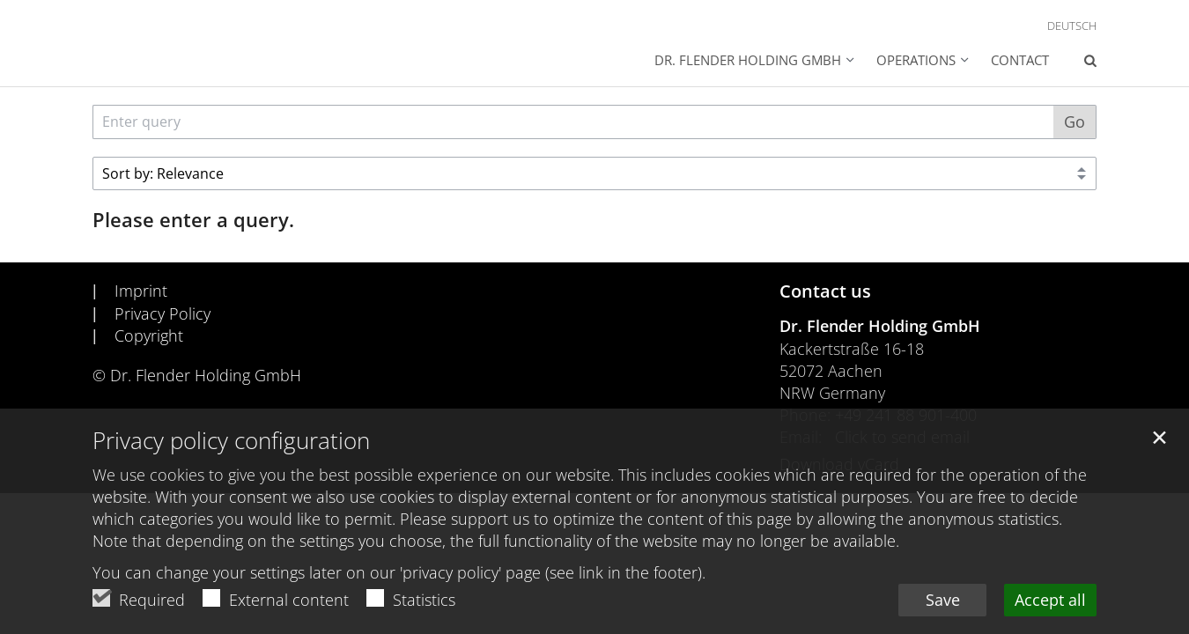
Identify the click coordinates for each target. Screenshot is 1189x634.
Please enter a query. (193, 220)
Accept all (1050, 601)
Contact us (825, 291)
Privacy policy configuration (231, 442)
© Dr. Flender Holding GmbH (196, 375)
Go (1074, 121)
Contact (1020, 60)
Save (943, 601)
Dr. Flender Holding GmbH (879, 325)
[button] (753, 62)
